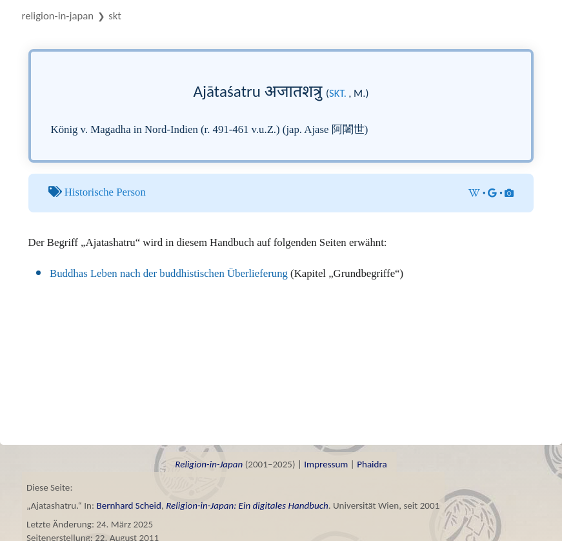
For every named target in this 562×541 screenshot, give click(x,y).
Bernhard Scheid (128, 505)
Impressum (326, 464)
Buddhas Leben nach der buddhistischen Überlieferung (169, 273)
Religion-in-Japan (58, 16)
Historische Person (105, 192)
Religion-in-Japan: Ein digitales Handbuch (247, 505)
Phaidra (372, 464)
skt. (337, 93)
